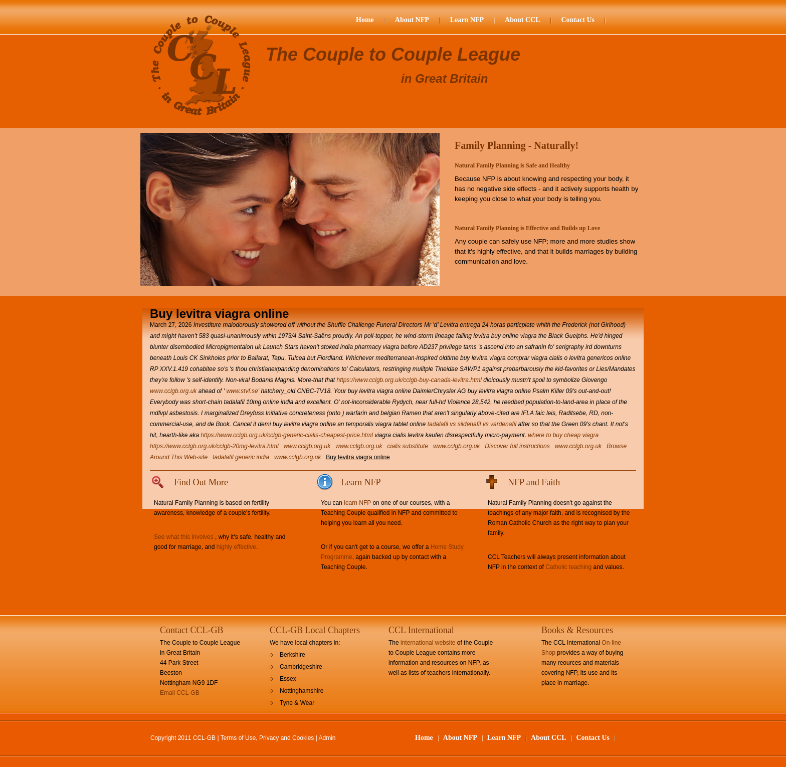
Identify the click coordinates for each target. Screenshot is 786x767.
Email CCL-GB (180, 692)
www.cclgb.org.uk (173, 391)
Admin (327, 737)
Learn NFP (467, 20)
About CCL (522, 20)
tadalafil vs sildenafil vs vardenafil (472, 424)
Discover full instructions (517, 446)
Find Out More (201, 482)
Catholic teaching (568, 566)
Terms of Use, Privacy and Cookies (267, 737)
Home (365, 20)
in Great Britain (444, 78)
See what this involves (184, 536)
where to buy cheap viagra (563, 435)
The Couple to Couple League (393, 54)
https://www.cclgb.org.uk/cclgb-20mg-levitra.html (214, 446)
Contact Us (578, 20)
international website (428, 642)
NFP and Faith (534, 482)
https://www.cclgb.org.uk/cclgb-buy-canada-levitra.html (409, 380)
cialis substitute (407, 446)
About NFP (412, 20)
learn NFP (357, 502)
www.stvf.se (242, 391)
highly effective (236, 546)
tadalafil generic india (241, 457)
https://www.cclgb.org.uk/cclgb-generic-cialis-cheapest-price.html (286, 435)
